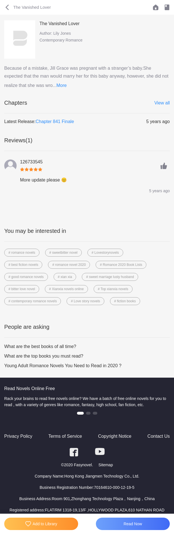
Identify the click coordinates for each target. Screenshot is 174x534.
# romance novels (21, 253)
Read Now (133, 524)
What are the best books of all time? (40, 346)
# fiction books (125, 301)
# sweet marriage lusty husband (110, 277)
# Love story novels (85, 301)
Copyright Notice (114, 436)
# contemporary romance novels (32, 301)
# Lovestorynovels (105, 253)
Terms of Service (65, 436)
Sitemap (105, 465)
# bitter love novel (21, 289)
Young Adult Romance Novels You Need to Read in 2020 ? (63, 365)
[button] (80, 413)
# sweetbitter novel (63, 253)
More (61, 85)
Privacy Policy (18, 436)
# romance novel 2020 (69, 265)
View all (162, 102)
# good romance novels (26, 277)
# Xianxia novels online (66, 289)
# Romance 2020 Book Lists (121, 265)
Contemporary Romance (61, 40)
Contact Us (158, 436)
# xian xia (65, 277)
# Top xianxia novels (113, 289)
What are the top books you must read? (43, 356)
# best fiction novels (23, 265)
